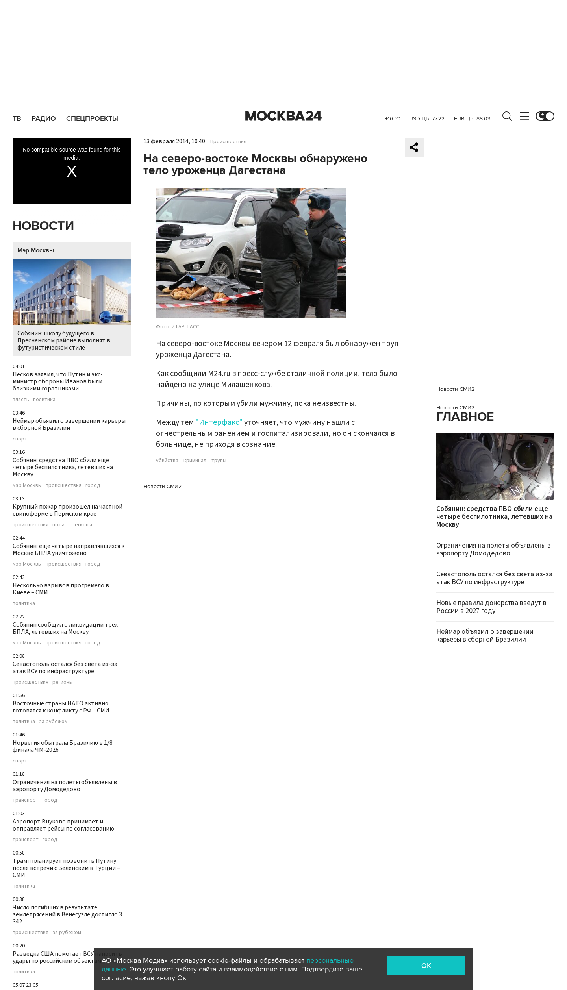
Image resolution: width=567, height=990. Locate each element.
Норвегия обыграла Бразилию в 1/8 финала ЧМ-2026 (63, 746)
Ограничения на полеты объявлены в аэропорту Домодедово (65, 786)
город (92, 485)
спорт (20, 439)
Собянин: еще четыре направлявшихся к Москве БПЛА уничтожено (68, 549)
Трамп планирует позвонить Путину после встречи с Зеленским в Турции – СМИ (66, 868)
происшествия (64, 485)
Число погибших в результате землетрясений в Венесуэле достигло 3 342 (67, 914)
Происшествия (228, 142)
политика (44, 399)
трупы (218, 460)
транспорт (26, 800)
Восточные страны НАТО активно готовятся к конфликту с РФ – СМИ (61, 707)
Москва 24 (283, 116)
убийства (167, 460)
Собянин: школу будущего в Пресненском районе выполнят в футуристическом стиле (71, 305)
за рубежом (53, 721)
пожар (60, 524)
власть (21, 399)
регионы (82, 524)
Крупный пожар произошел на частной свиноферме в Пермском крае (67, 510)
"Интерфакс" (219, 422)
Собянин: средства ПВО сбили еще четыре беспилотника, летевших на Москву (63, 467)
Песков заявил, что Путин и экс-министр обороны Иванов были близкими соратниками (58, 381)
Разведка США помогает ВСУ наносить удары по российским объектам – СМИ (67, 957)
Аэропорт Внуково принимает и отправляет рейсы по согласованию (63, 825)
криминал (194, 460)
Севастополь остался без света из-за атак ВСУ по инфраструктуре (65, 667)
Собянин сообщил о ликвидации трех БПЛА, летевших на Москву (65, 628)
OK (426, 965)
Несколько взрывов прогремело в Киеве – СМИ (61, 589)
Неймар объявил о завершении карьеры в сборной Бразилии (69, 424)
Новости (43, 226)
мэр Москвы (27, 485)
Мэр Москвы (35, 250)
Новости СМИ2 (162, 486)
